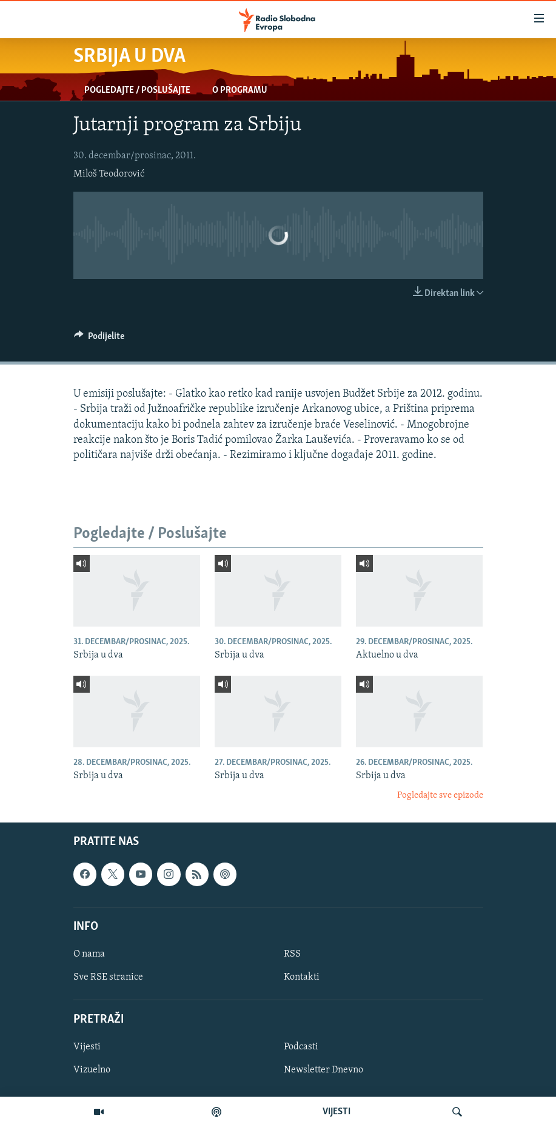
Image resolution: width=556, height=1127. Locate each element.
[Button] (99, 339)
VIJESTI (336, 1112)
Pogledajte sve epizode (440, 795)
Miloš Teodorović (108, 174)
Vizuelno (91, 1070)
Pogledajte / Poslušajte (137, 90)
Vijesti (87, 1047)
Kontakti (302, 977)
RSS (292, 954)
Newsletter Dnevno (323, 1070)
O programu (239, 90)
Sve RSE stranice (108, 977)
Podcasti (301, 1047)
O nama (89, 954)
